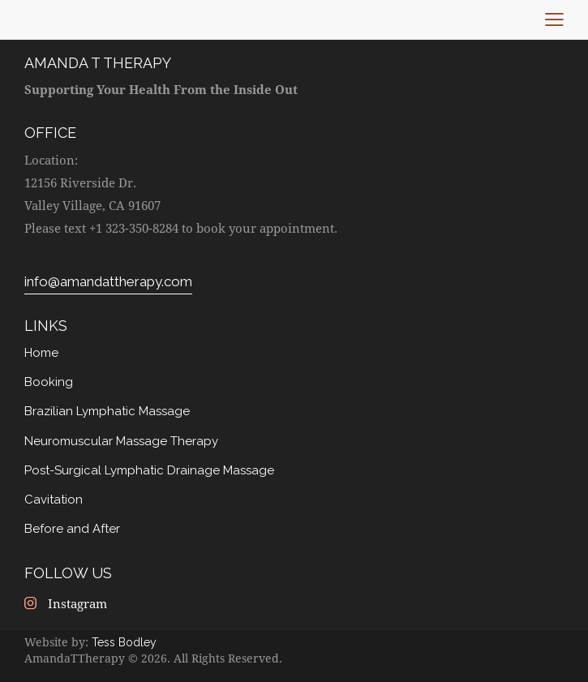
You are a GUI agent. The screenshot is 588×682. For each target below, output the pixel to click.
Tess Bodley (124, 641)
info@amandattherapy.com (108, 281)
